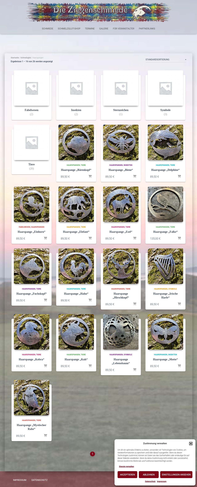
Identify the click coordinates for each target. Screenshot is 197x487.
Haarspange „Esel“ (120, 231)
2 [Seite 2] (98, 454)
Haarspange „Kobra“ (31, 359)
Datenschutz (150, 481)
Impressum (161, 481)
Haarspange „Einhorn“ (31, 231)
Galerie (103, 28)
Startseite (15, 58)
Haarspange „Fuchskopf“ (31, 293)
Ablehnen (149, 474)
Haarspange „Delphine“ (165, 169)
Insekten (128, 165)
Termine (90, 28)
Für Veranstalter (123, 28)
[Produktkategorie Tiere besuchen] (32, 151)
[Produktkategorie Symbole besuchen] (165, 97)
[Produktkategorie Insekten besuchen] (76, 97)
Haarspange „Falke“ (165, 231)
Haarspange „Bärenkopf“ (76, 169)
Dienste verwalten (126, 466)
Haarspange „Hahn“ (76, 293)
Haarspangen (73, 165)
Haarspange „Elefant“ (76, 231)
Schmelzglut (26, 58)
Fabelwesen (24, 227)
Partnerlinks (147, 28)
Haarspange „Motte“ (165, 359)
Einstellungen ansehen (176, 474)
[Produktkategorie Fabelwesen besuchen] (32, 97)
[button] (190, 443)
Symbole (172, 289)
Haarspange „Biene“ (121, 169)
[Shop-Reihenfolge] (166, 60)
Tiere (83, 165)
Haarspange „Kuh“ (76, 359)
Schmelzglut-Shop (69, 28)
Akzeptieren (127, 474)
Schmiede (47, 28)
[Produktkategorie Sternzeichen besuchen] (121, 97)
